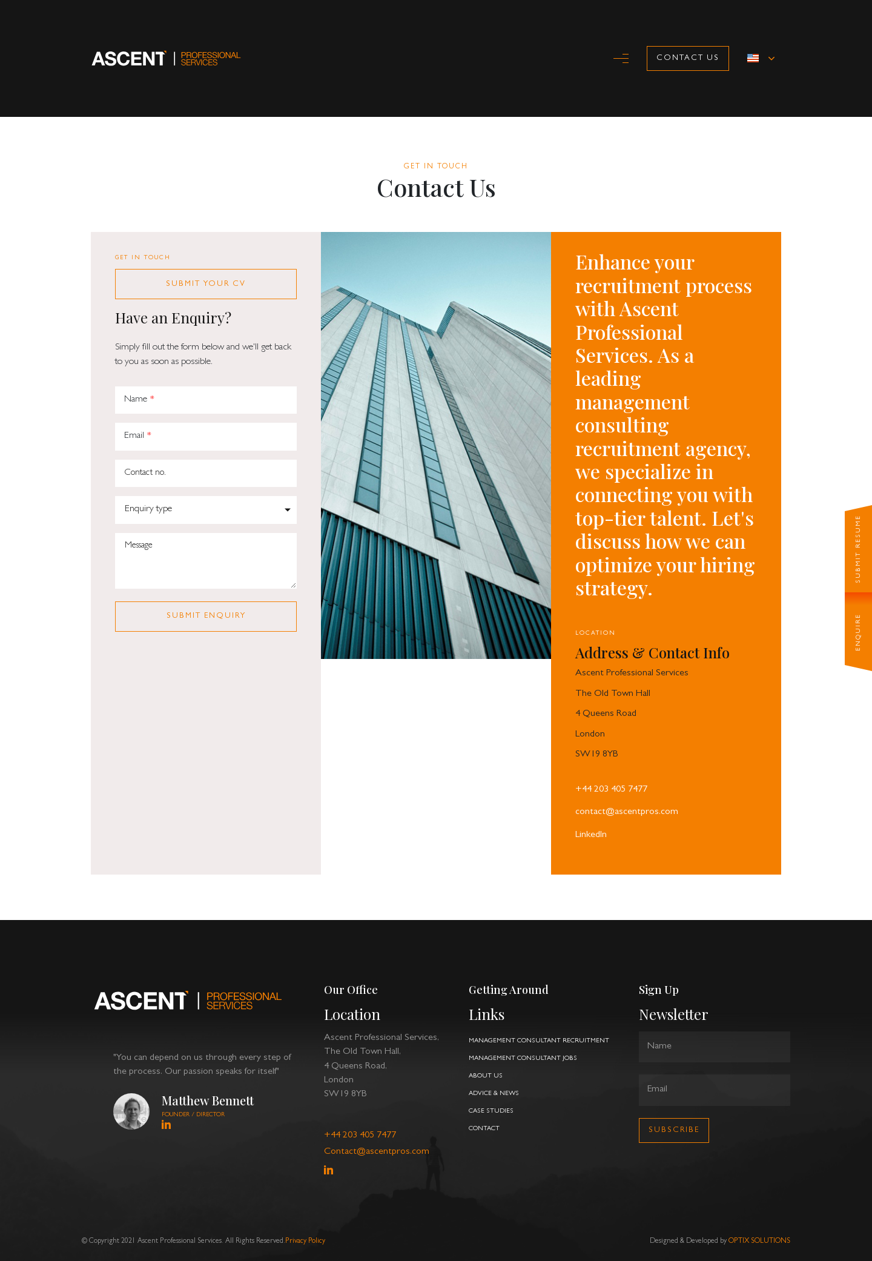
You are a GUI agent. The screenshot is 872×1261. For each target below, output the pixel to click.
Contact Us (687, 58)
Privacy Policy (305, 1241)
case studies (491, 1111)
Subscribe (674, 1130)
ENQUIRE (857, 632)
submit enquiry (206, 616)
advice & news (494, 1093)
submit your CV (206, 284)
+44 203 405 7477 (611, 790)
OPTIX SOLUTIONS (759, 1241)
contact (484, 1128)
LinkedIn (591, 835)
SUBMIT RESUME (857, 549)
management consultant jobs (523, 1058)
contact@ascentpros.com (626, 812)
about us (486, 1076)
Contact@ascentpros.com (376, 1152)
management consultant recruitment (539, 1041)
